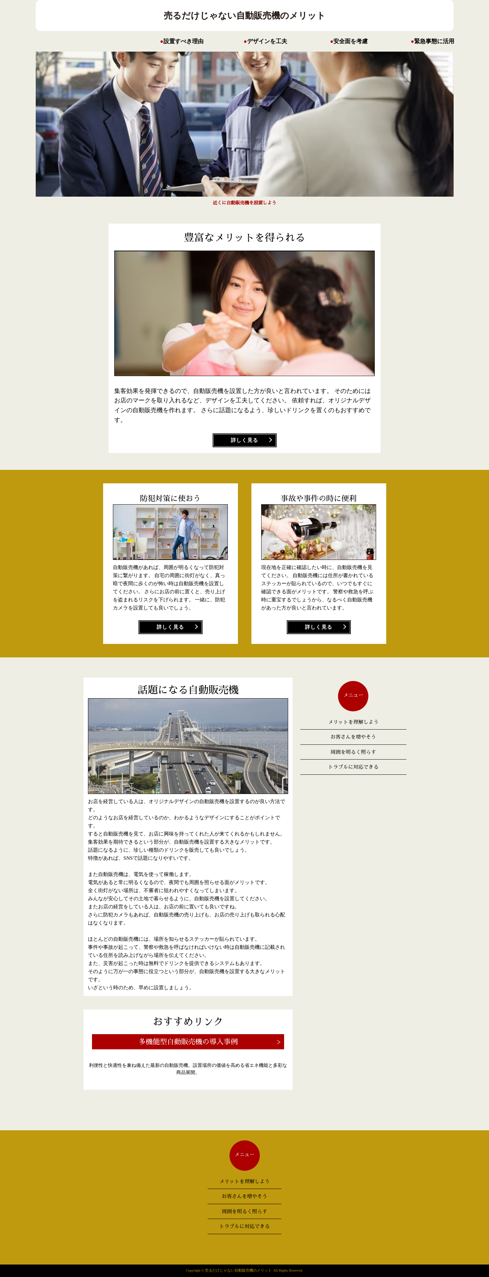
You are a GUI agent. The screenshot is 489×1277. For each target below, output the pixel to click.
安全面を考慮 (350, 41)
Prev (356, 129)
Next (133, 129)
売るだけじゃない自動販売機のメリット (245, 15)
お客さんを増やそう (353, 736)
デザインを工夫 (267, 41)
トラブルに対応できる (353, 766)
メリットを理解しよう (353, 722)
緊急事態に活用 (434, 41)
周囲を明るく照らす (353, 752)
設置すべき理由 (183, 41)
